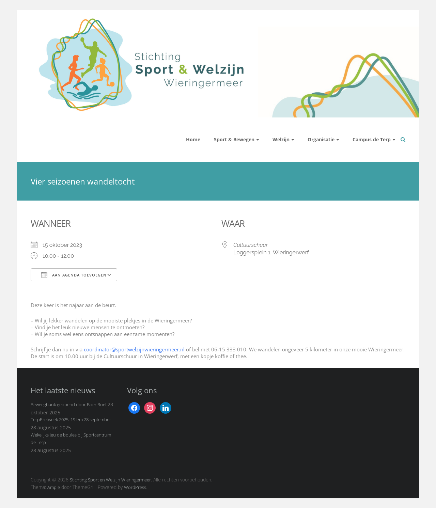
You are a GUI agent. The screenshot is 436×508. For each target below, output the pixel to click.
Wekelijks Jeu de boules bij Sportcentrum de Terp (71, 438)
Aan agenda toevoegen (74, 275)
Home (193, 139)
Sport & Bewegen (234, 139)
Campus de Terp (372, 139)
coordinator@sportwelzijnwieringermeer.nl (134, 349)
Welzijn (281, 139)
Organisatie (321, 139)
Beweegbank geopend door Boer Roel (68, 404)
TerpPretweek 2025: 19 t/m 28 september (71, 419)
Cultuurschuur (250, 245)
